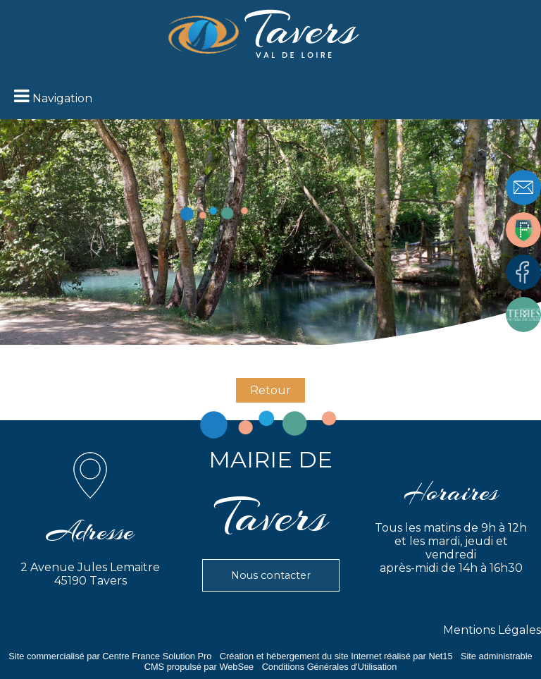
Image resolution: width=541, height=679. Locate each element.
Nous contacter (271, 575)
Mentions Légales (492, 630)
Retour (270, 390)
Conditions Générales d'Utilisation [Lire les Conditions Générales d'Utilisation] (329, 666)
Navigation (62, 98)
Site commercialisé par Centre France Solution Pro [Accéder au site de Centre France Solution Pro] (109, 656)
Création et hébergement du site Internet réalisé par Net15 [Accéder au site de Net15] (336, 656)
